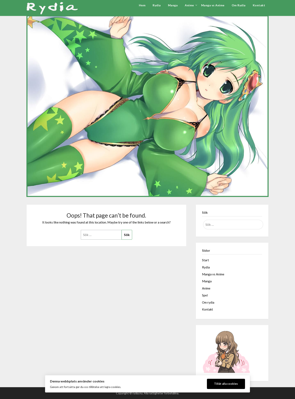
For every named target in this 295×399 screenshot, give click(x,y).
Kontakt (259, 5)
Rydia (157, 5)
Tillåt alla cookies (226, 383)
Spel (205, 295)
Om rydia (208, 302)
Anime (189, 5)
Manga (173, 5)
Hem (142, 5)
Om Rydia (239, 5)
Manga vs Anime (213, 5)
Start (205, 260)
